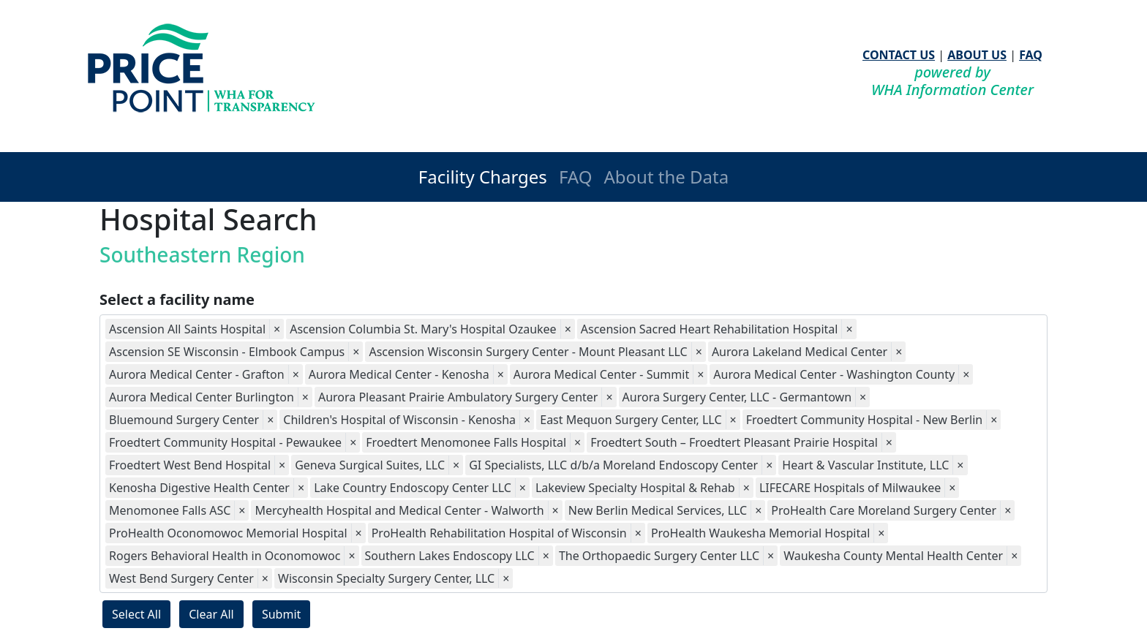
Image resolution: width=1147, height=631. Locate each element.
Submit (281, 614)
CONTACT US (898, 55)
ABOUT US (977, 55)
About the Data (666, 177)
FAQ (1030, 55)
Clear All (211, 614)
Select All (136, 614)
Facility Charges (482, 177)
